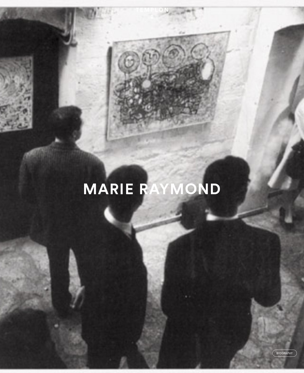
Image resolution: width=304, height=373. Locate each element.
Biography (284, 353)
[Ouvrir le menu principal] (294, 7)
